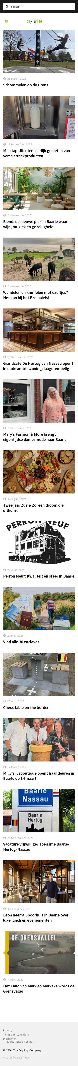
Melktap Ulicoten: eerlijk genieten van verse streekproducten (36, 153)
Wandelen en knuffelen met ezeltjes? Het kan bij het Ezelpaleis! (35, 295)
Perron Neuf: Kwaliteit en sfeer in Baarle (38, 576)
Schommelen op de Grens (25, 84)
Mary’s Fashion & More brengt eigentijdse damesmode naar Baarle (35, 437)
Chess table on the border (26, 707)
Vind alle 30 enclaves (21, 641)
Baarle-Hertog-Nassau (20, 1041)
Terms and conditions (16, 1034)
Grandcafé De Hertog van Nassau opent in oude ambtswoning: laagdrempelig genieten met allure (38, 368)
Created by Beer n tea (16, 1057)
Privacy (7, 1030)
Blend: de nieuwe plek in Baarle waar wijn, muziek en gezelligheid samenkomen (35, 226)
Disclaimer (9, 1039)
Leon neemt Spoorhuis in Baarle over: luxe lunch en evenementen (36, 917)
